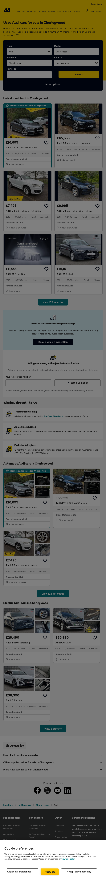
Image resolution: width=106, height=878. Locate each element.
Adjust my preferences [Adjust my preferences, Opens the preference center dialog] (19, 872)
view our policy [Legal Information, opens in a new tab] (68, 859)
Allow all (50, 871)
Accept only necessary (79, 872)
